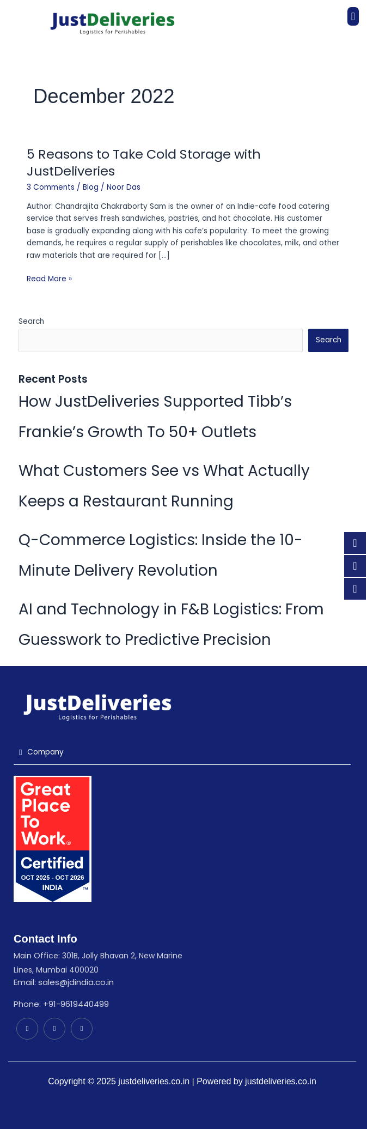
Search (31, 321)
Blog (91, 187)
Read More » (49, 278)
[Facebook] (54, 1029)
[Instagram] (82, 1029)
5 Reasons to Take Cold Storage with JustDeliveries (144, 162)
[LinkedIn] (27, 1029)
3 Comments (51, 187)
